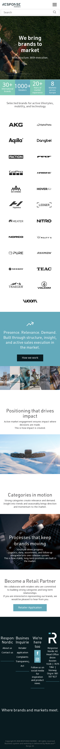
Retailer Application (30, 607)
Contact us (7, 652)
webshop (28, 743)
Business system (12, 743)
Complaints (22, 657)
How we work (30, 358)
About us (7, 648)
